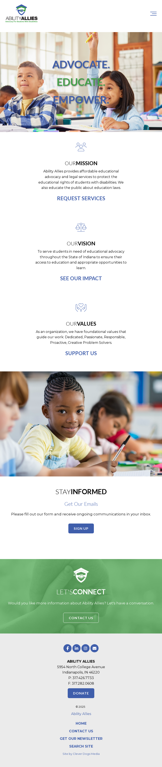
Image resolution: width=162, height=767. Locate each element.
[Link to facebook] (67, 648)
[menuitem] (81, 723)
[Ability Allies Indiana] (21, 13)
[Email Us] (94, 648)
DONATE (81, 693)
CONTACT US (81, 618)
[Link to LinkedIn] (76, 648)
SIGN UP (81, 528)
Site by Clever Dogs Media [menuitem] (81, 753)
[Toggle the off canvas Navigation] (153, 14)
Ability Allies (81, 714)
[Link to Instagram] (85, 648)
